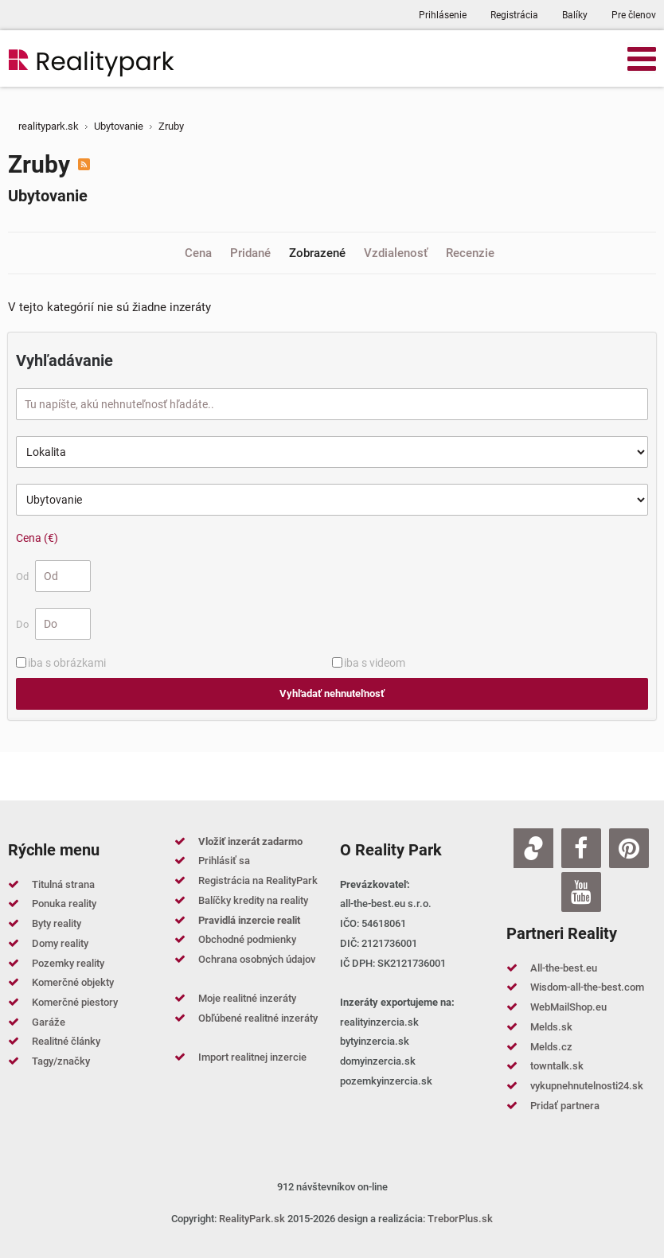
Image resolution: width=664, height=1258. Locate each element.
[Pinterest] (629, 848)
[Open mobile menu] (641, 58)
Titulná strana (63, 884)
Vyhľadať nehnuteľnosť (332, 693)
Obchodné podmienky (247, 939)
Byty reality (56, 923)
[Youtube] (581, 892)
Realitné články (66, 1041)
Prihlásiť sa (224, 861)
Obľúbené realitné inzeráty (258, 1018)
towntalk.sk (557, 1066)
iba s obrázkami (67, 662)
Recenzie (470, 253)
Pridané (252, 253)
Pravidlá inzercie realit (249, 920)
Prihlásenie (443, 15)
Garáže (48, 1022)
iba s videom (374, 662)
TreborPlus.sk (460, 1219)
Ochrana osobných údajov (256, 959)
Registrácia (514, 15)
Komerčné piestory (75, 1002)
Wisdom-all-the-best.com (587, 987)
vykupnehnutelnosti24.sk (586, 1086)
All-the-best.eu (563, 968)
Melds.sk (551, 1027)
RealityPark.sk (252, 1219)
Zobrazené (319, 253)
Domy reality (60, 943)
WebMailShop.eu (568, 1007)
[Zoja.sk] (533, 848)
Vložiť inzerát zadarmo (250, 841)
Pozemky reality (68, 963)
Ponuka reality (64, 903)
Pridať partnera (565, 1106)
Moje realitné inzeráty (247, 998)
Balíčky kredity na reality (253, 900)
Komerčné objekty (73, 982)
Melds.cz (551, 1047)
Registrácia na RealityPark (258, 880)
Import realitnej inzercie (252, 1057)
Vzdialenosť (397, 253)
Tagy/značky (61, 1061)
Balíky (575, 15)
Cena (200, 253)
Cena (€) (37, 538)
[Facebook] (581, 848)
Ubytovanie (48, 195)
